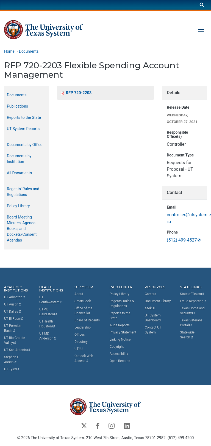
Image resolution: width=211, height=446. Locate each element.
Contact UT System (153, 330)
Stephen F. (12, 359)
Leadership (82, 327)
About (78, 294)
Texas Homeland (193, 310)
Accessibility (119, 354)
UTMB (48, 311)
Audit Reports (120, 325)
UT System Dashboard (153, 317)
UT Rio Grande (15, 340)
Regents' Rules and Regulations (23, 192)
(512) (184, 240)
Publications (17, 106)
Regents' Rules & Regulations (122, 303)
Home (9, 51)
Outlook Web (84, 358)
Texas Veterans (191, 322)
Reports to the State (24, 117)
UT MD (48, 336)
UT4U (78, 349)
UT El (13, 319)
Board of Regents (87, 320)
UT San (17, 350)
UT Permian (13, 328)
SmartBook (82, 301)
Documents (28, 51)
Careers (150, 294)
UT (15, 297)
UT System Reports (23, 129)
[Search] (202, 5)
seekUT (150, 308)
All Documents (19, 173)
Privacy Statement (123, 332)
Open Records (120, 361)
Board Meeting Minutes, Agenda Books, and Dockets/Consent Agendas (22, 228)
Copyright (117, 347)
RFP (78, 93)
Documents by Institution (19, 159)
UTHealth (47, 323)
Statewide (187, 334)
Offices (79, 334)
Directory (81, 342)
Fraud (193, 301)
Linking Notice (120, 339)
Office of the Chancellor (83, 310)
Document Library (158, 301)
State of (192, 294)
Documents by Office (24, 144)
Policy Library (18, 206)
